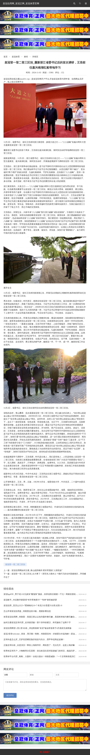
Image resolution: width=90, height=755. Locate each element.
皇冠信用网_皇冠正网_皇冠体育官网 (21, 3)
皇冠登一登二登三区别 (15, 564)
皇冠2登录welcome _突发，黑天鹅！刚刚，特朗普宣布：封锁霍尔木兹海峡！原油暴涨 (41, 634)
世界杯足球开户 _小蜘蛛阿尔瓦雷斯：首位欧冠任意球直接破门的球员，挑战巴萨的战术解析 (44, 651)
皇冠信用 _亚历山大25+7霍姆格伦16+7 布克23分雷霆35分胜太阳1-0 (33, 605)
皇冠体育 (16, 57)
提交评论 (10, 697)
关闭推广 (46, 752)
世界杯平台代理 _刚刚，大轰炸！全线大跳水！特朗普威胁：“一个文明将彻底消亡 (40, 656)
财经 (26, 57)
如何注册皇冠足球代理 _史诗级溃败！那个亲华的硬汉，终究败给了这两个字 (37, 622)
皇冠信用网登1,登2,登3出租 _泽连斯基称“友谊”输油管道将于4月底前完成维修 (37, 628)
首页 (6, 57)
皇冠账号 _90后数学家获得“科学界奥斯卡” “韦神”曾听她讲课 (30, 600)
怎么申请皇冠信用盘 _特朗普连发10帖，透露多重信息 (27, 611)
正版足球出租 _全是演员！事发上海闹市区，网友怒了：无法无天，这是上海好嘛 (39, 645)
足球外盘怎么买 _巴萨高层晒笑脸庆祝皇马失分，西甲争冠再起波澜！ (34, 639)
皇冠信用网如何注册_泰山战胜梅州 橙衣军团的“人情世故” (36, 570)
